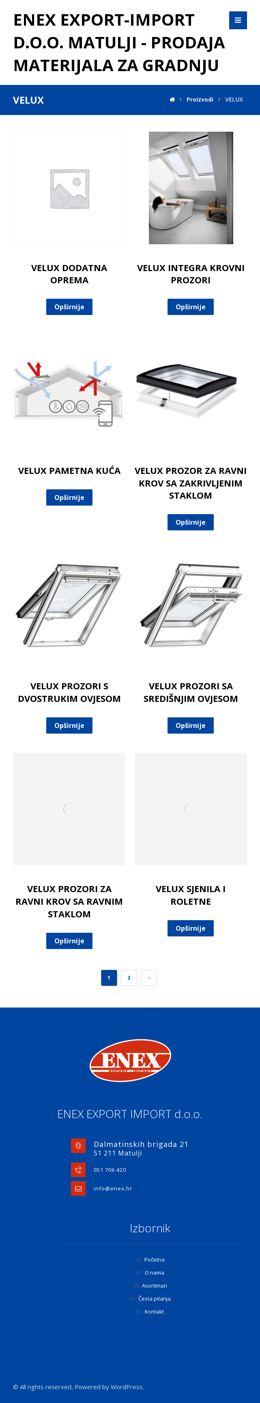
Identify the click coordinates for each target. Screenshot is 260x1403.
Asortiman (150, 1285)
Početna (150, 1259)
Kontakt (150, 1311)
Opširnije (69, 306)
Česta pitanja (150, 1298)
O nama (150, 1272)
